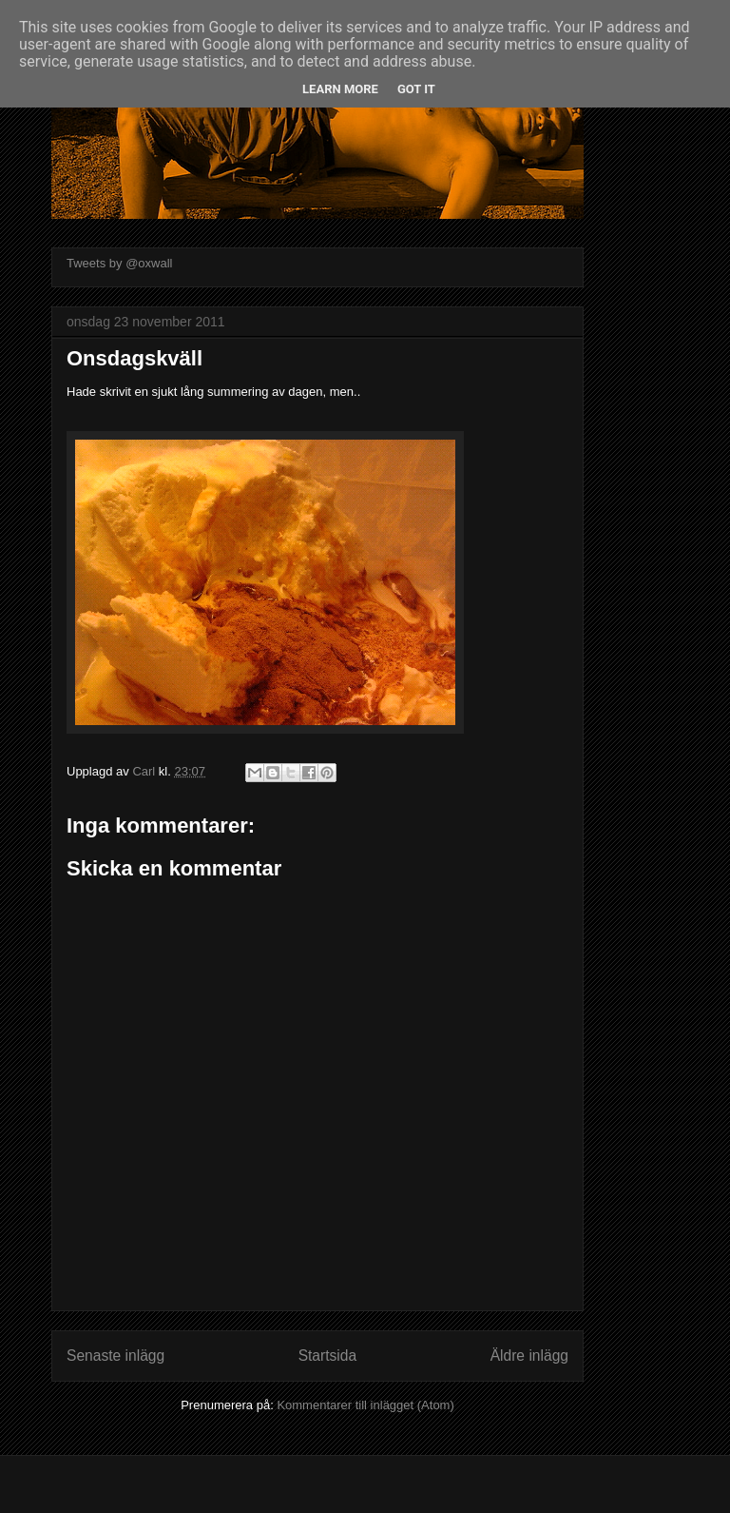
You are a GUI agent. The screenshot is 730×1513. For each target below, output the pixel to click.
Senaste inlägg (115, 1355)
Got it (416, 89)
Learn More (340, 89)
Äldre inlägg (529, 1355)
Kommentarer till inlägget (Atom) (365, 1405)
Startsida (327, 1355)
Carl (145, 771)
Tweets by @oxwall (119, 263)
